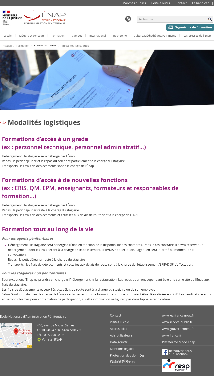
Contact (182, 3)
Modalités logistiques (75, 45)
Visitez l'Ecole (119, 322)
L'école (7, 35)
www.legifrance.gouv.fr (178, 315)
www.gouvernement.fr (178, 329)
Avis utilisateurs (121, 335)
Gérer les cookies (122, 362)
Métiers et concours (32, 35)
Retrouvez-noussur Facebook (180, 352)
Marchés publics (135, 3)
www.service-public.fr (177, 322)
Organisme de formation (193, 27)
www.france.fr (172, 335)
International (97, 35)
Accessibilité (118, 329)
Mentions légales (122, 349)
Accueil (7, 45)
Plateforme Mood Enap (178, 342)
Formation (58, 35)
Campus (77, 35)
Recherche (120, 35)
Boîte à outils (161, 3)
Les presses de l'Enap (197, 35)
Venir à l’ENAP (52, 339)
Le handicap (201, 3)
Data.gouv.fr (118, 342)
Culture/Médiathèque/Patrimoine (155, 35)
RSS (128, 19)
